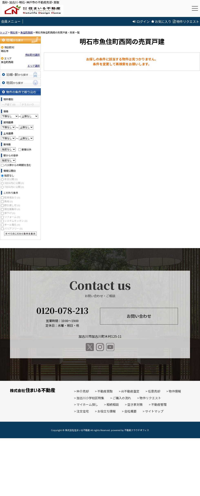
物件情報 (175, 391)
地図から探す (20, 82)
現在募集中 (12, 209)
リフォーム (12, 216)
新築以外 (26, 149)
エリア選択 (34, 65)
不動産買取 (105, 391)
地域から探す (20, 39)
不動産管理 (159, 404)
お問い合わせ (139, 316)
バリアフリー (13, 228)
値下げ (9, 213)
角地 (8, 201)
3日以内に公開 (14, 183)
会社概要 (130, 411)
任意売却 (154, 391)
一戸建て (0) (8, 104)
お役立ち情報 (106, 411)
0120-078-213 (62, 310)
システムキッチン (15, 220)
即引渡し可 (12, 205)
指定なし (9, 175)
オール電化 (12, 224)
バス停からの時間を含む (17, 165)
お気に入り (161, 21)
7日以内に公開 (14, 186)
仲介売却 (83, 391)
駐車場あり (12, 197)
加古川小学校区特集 (90, 398)
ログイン (141, 21)
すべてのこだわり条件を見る (20, 234)
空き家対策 (135, 404)
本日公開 (11, 179)
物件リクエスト (186, 21)
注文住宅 (83, 411)
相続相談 (113, 404)
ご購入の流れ (122, 398)
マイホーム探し (87, 404)
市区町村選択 (32, 54)
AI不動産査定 (130, 391)
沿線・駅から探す (20, 74)
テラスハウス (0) (28, 105)
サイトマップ (154, 411)
